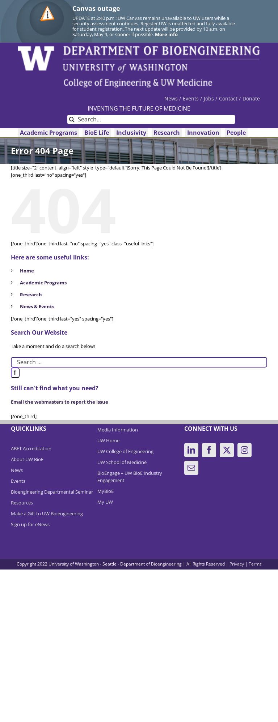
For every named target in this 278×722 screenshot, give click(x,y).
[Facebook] (209, 450)
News (17, 470)
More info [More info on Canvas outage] (166, 34)
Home (27, 270)
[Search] (72, 119)
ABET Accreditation (31, 448)
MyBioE (105, 491)
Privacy (236, 564)
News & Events (37, 306)
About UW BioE (27, 459)
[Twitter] (227, 450)
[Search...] (151, 119)
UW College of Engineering (125, 451)
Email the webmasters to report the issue (59, 402)
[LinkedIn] (191, 450)
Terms (255, 564)
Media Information (117, 429)
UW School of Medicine (122, 462)
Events (18, 481)
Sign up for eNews (30, 524)
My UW (105, 502)
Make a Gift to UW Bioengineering (47, 513)
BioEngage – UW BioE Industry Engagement (129, 477)
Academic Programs (43, 282)
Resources (22, 502)
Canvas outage (96, 8)
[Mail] (191, 468)
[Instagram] (244, 450)
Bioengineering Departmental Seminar (52, 492)
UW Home (108, 440)
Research (31, 294)
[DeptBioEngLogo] (139, 48)
